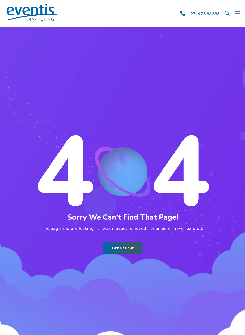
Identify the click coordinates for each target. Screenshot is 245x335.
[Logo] (32, 12)
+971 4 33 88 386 (204, 14)
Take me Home (122, 248)
